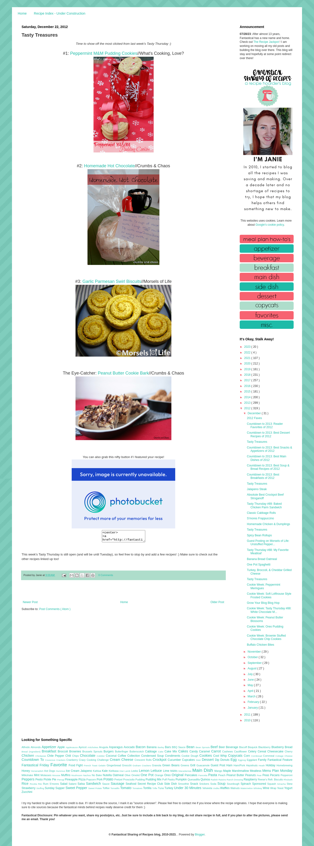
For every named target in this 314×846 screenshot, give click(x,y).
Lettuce (157, 771)
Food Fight (76, 765)
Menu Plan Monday (277, 771)
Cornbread (257, 756)
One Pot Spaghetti (258, 564)
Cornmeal (269, 755)
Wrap (273, 788)
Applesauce (72, 747)
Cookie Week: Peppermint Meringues (263, 586)
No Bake (97, 775)
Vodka (216, 788)
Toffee (106, 788)
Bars (168, 747)
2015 (247, 391)
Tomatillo (115, 788)
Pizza (82, 779)
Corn (247, 755)
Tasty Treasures (257, 441)
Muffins (66, 775)
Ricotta (34, 784)
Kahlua (97, 770)
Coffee (122, 755)
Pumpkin (182, 779)
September (255, 663)
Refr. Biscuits (276, 779)
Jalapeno (86, 771)
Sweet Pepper (76, 788)
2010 (247, 720)
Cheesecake (276, 751)
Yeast (280, 788)
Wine (266, 788)
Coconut (112, 755)
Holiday (271, 765)
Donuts (225, 760)
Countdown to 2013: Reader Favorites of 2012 (265, 425)
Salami (73, 783)
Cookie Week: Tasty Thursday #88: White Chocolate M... (269, 610)
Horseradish (37, 771)
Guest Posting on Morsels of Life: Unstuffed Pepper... (268, 542)
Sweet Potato (95, 788)
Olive (128, 775)
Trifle (155, 788)
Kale (105, 771)
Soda (213, 783)
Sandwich (94, 783)
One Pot (148, 775)
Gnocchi (127, 765)
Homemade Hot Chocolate (109, 165)
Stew (289, 783)
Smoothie (184, 783)
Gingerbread (114, 765)
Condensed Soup (153, 755)
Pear (259, 775)
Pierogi (61, 779)
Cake (161, 751)
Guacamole (203, 765)
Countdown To (33, 760)
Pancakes (191, 775)
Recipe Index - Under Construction (59, 13)
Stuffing (40, 788)
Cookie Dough (190, 755)
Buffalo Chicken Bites (260, 644)
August (252, 668)
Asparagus (116, 747)
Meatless (256, 771)
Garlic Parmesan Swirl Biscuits (111, 281)
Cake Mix (171, 751)
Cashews (228, 751)
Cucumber (175, 760)
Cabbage (151, 751)
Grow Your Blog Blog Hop (263, 603)
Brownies (75, 751)
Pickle (48, 779)
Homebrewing (284, 765)
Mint (37, 775)
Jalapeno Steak (257, 489)
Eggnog (242, 760)
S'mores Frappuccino (260, 518)
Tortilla (147, 788)
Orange (159, 775)
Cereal (262, 751)
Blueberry (278, 747)
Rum (46, 783)
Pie (54, 779)
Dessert (208, 760)
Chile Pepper (56, 755)
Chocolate (88, 755)
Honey (26, 771)
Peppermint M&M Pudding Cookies (103, 53)
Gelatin (102, 765)
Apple (61, 747)
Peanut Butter (236, 775)
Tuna (161, 788)
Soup (222, 783)
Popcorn (91, 779)
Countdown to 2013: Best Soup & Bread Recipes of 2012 (268, 467)
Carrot (216, 751)
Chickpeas (41, 756)
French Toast (91, 765)
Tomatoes (138, 788)
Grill (193, 765)
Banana (152, 747)
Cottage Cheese (283, 756)
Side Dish (171, 783)
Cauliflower (241, 751)
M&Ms (174, 770)
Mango (218, 770)
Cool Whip (220, 755)
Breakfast (50, 751)
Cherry (288, 751)
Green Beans (171, 765)
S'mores (55, 783)
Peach (222, 775)
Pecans (275, 775)
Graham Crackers (142, 765)
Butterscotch (137, 751)
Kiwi (122, 771)
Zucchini (27, 792)
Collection (134, 755)
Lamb (128, 771)
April (251, 691)
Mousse (56, 775)
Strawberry (29, 788)
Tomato (126, 788)
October (253, 657)
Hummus (61, 771)
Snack (194, 783)
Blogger (200, 834)
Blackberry (265, 747)
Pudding (140, 779)
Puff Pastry (169, 779)
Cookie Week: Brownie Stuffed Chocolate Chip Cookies (266, 637)
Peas (266, 775)
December (255, 413)
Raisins (222, 779)
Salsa (82, 783)
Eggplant (252, 759)
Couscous (50, 760)
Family (262, 760)
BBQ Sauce (179, 747)
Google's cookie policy (270, 224)
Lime (166, 771)
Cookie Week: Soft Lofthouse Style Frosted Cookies (269, 595)
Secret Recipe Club (151, 783)
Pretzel (118, 779)
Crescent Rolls (143, 759)
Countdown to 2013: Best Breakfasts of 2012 (263, 476)
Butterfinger (122, 751)
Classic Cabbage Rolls (261, 513)
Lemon (145, 771)
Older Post (217, 604)
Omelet (136, 775)
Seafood (132, 783)
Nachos (87, 775)
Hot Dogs (50, 770)
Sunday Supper (55, 788)
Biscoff (243, 747)
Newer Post (30, 604)
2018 (247, 374)
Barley (161, 747)
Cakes (184, 751)
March (252, 696)
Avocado (130, 747)
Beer (222, 747)
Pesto (39, 779)
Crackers (61, 760)
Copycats (236, 755)
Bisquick (253, 747)
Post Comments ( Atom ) (54, 611)
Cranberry (72, 759)
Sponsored (259, 783)
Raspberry (251, 779)
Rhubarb (288, 779)
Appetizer (50, 747)
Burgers (109, 751)
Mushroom (77, 775)
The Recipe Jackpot (266, 42)
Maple (227, 771)
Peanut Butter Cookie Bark (123, 373)
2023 (247, 346)
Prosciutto (129, 779)
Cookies (206, 755)
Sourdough (233, 783)
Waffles (225, 788)
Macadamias (185, 771)
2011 (247, 714)
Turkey (169, 788)
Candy (194, 751)
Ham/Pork (239, 765)
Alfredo (26, 747)
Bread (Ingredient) (32, 751)
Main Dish (203, 770)
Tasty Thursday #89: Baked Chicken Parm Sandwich (264, 505)
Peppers (28, 779)
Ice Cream (73, 771)
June (251, 679)
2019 (247, 369)
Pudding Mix (153, 779)
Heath (262, 765)
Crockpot (160, 760)
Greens (185, 765)
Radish (215, 779)
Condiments (173, 755)
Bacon (141, 747)
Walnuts (235, 788)
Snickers (204, 783)
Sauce (106, 783)
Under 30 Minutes (188, 788)
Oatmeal (119, 775)
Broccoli (63, 751)
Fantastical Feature (279, 760)
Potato (108, 779)
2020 (247, 363)
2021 (247, 358)
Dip (218, 760)
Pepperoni (286, 775)
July (251, 674)
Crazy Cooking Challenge (94, 759)
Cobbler (101, 756)
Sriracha (282, 784)
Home (22, 13)
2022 (247, 352)
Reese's (263, 779)
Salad (64, 783)
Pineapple (71, 779)
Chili (68, 755)
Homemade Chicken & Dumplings (268, 524)
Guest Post (218, 765)
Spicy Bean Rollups (259, 535)
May (251, 685)
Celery (253, 751)
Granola (157, 765)
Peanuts (251, 775)
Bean (191, 747)
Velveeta (207, 788)
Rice (26, 783)
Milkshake (28, 775)
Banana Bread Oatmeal (262, 559)
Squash (272, 783)
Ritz (40, 784)
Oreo (168, 775)
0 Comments (106, 577)
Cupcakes (189, 760)
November (255, 651)
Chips (76, 755)
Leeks (135, 770)
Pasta (213, 775)
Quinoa (206, 779)
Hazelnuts (252, 765)
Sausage (118, 783)
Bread (288, 747)
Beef (214, 747)
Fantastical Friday (36, 765)
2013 (247, 402)
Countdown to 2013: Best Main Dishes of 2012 (266, 458)
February (254, 702)
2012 (247, 408)
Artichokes (93, 747)
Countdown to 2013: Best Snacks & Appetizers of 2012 (269, 449)
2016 (247, 386)
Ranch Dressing (235, 779)
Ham (229, 765)
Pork (100, 779)
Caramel (205, 751)
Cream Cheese (122, 760)
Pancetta (203, 775)
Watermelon (246, 788)
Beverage (232, 747)
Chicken (28, 755)
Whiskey (258, 788)
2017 (247, 380)
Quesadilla (194, 779)
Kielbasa (114, 770)
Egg (234, 760)
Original (178, 775)
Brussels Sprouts (93, 751)
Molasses (46, 775)
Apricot (83, 747)
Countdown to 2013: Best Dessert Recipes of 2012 (268, 434)
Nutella (108, 775)
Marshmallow (241, 771)
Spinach (246, 783)
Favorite (59, 764)
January (253, 707)
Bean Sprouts (203, 747)
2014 (247, 397)
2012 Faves (254, 418)
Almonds (36, 747)
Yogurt (288, 788)
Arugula (104, 747)
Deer (199, 760)
